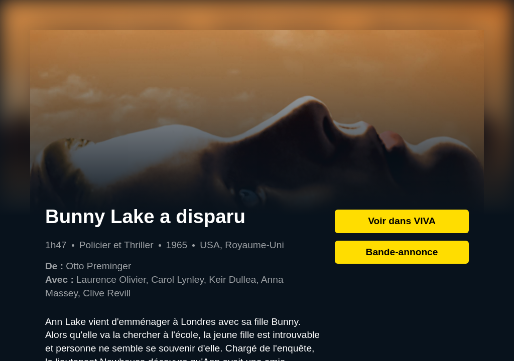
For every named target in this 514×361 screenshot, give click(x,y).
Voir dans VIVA (402, 221)
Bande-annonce (402, 252)
